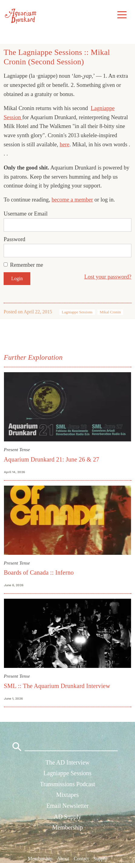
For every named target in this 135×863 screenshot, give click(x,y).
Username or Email (26, 213)
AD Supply (67, 816)
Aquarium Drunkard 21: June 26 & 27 (52, 459)
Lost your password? (107, 276)
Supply (100, 858)
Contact (81, 858)
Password (14, 239)
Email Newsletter (67, 805)
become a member (72, 199)
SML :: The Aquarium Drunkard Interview (57, 686)
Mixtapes (67, 794)
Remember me (26, 265)
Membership (67, 827)
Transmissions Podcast (67, 784)
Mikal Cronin (110, 312)
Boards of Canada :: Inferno (39, 572)
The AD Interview (68, 762)
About (63, 858)
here (64, 144)
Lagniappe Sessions (77, 312)
